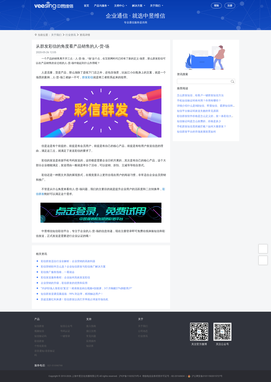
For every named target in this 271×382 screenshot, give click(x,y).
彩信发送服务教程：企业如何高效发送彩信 (65, 277)
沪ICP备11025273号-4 (130, 376)
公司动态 (143, 331)
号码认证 (65, 331)
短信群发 (39, 326)
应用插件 (91, 341)
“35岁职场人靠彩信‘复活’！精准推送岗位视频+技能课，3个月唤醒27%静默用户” (86, 288)
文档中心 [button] (119, 5)
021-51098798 (54, 365)
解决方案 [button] (137, 5)
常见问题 (91, 336)
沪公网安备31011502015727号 (207, 376)
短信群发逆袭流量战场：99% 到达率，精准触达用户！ (71, 293)
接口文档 (91, 331)
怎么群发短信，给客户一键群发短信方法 (200, 95)
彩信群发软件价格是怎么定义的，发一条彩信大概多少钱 (209, 116)
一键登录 (65, 336)
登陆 (216, 5)
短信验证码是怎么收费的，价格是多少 (199, 121)
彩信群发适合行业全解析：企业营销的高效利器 (67, 261)
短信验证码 (40, 336)
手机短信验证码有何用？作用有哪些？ (199, 100)
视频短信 (39, 331)
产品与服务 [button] (100, 5)
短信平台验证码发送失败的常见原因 (197, 110)
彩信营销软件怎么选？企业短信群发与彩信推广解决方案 (73, 266)
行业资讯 (71, 34)
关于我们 (56, 34)
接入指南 (91, 326)
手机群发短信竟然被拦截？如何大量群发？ (201, 126)
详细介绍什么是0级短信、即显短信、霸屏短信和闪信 (207, 105)
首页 (86, 5)
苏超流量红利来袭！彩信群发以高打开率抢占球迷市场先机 (74, 299)
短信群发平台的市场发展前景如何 (196, 131)
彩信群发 (39, 341)
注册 (229, 5)
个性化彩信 (40, 346)
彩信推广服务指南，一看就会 (57, 272)
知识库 (90, 346)
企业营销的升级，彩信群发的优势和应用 (63, 283)
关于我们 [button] (155, 5)
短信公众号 (66, 326)
